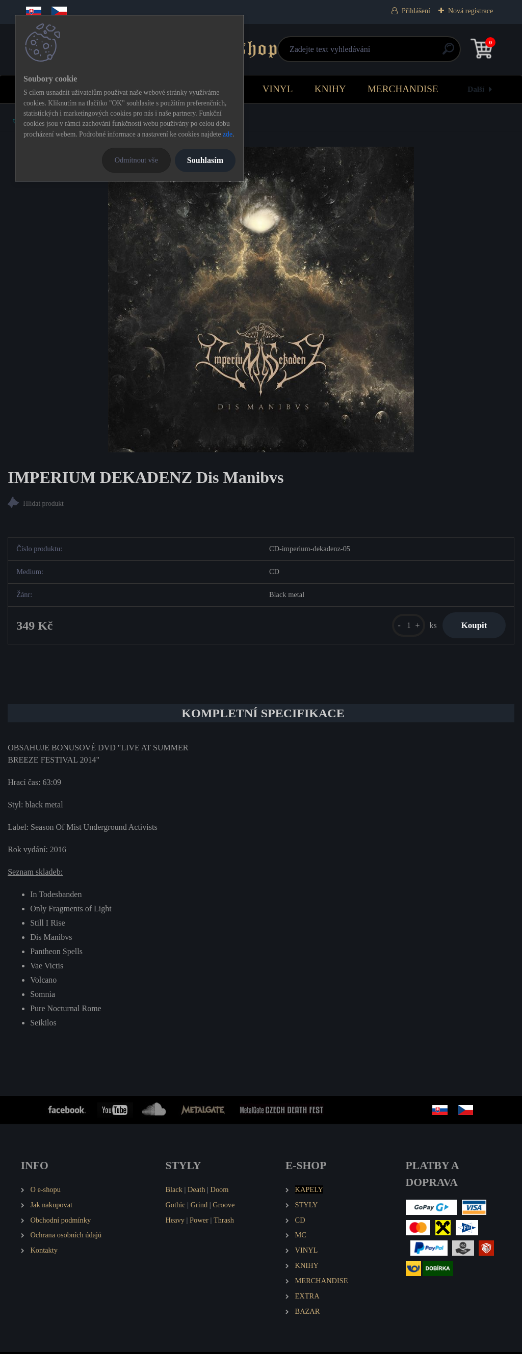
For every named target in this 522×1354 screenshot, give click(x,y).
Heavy (175, 1221)
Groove (223, 1206)
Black (173, 1191)
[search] (383, 53)
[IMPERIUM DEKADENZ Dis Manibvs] (261, 299)
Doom (219, 1191)
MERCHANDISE (403, 89)
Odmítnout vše (136, 160)
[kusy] (404, 626)
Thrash (224, 1221)
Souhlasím (205, 160)
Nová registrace (470, 11)
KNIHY (330, 89)
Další (475, 89)
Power (199, 1221)
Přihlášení (416, 11)
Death (196, 1191)
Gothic (175, 1206)
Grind (199, 1206)
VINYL (278, 89)
